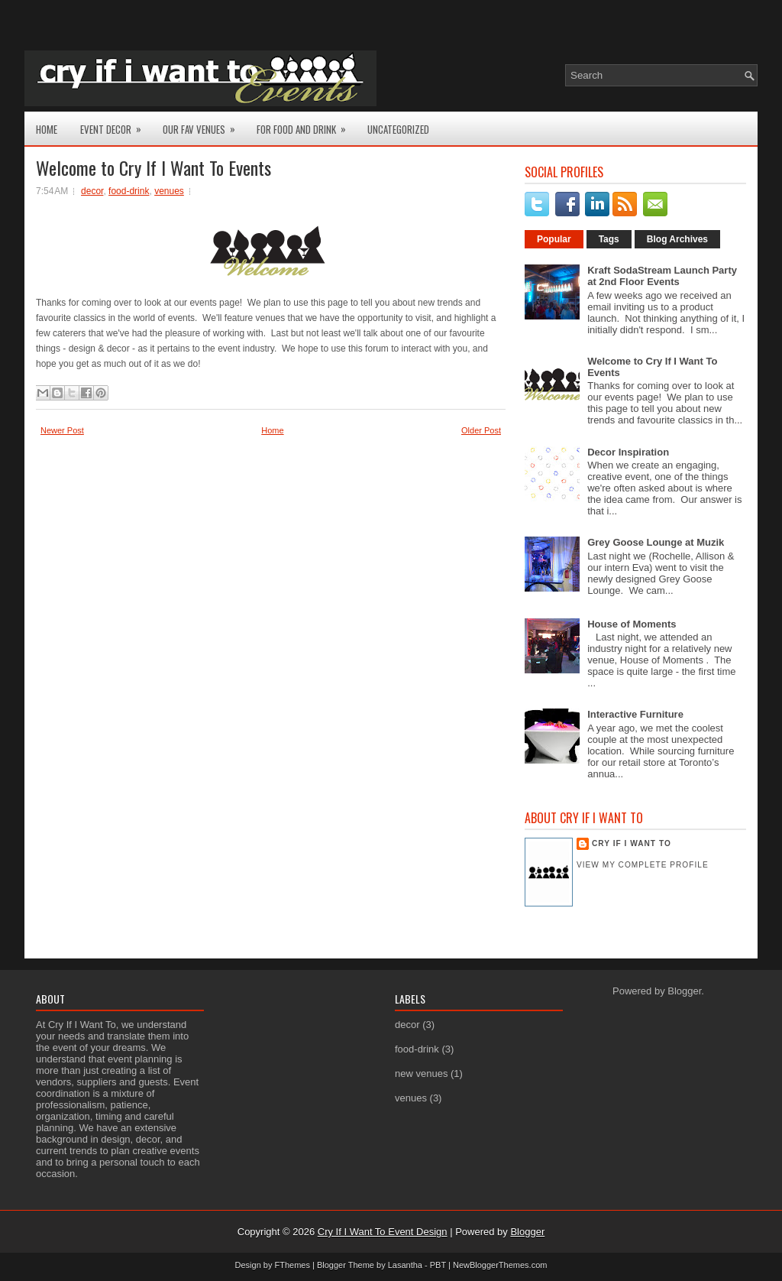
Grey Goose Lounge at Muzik (655, 542)
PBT (438, 1265)
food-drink (128, 191)
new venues (421, 1073)
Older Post (481, 430)
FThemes (292, 1265)
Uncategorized (398, 129)
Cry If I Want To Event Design (383, 1231)
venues (169, 191)
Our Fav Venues (204, 124)
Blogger (684, 991)
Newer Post (62, 430)
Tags (609, 239)
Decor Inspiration (628, 452)
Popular (554, 239)
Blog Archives (677, 239)
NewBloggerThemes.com (500, 1265)
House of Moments (631, 624)
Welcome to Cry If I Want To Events (153, 167)
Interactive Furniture (635, 714)
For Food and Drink (306, 124)
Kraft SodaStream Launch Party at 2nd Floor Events (662, 275)
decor (92, 191)
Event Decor (115, 124)
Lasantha (405, 1265)
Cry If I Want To (631, 843)
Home (46, 129)
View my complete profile (643, 865)
